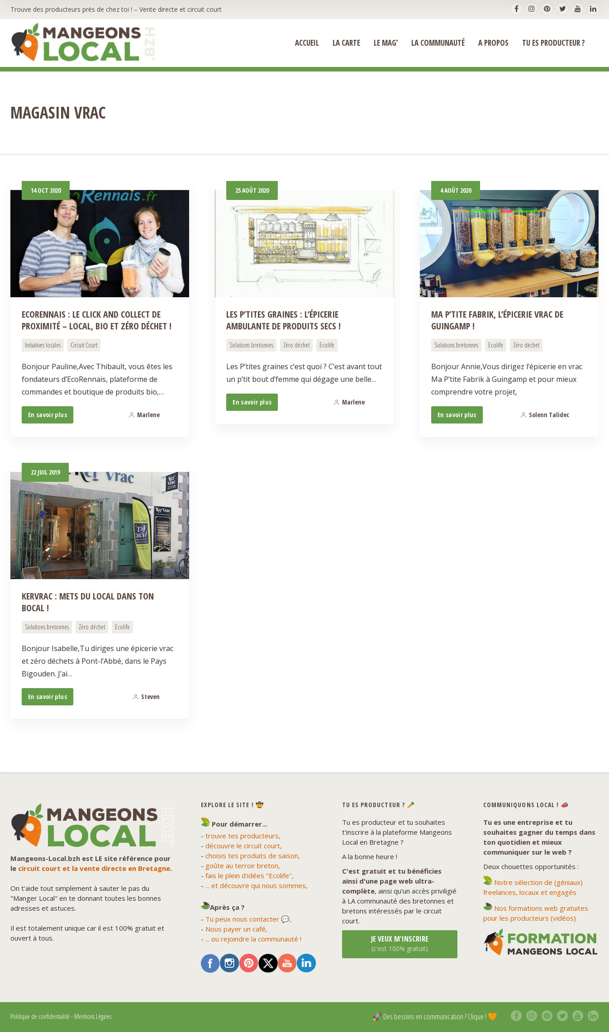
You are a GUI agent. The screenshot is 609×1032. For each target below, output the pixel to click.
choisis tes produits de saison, (252, 855)
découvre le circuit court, (243, 845)
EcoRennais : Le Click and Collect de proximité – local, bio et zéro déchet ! (96, 320)
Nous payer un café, (236, 928)
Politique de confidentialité (40, 1016)
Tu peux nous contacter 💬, (248, 918)
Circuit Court (84, 345)
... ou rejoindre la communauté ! (253, 938)
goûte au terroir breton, (242, 865)
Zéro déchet (296, 345)
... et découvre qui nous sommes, (256, 885)
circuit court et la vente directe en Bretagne (94, 868)
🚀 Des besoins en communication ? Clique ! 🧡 (434, 1016)
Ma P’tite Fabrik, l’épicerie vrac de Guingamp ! (497, 320)
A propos (493, 43)
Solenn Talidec (544, 414)
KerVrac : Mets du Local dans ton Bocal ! (88, 602)
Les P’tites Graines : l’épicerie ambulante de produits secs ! (283, 320)
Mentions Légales (92, 1016)
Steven (146, 696)
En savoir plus (47, 414)
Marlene (144, 414)
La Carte (346, 43)
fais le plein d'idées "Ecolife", (249, 875)
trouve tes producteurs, (243, 835)
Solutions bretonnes (251, 345)
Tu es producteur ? (553, 43)
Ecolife (326, 345)
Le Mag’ (386, 43)
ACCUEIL (307, 43)
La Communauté (438, 43)
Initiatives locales (43, 345)
